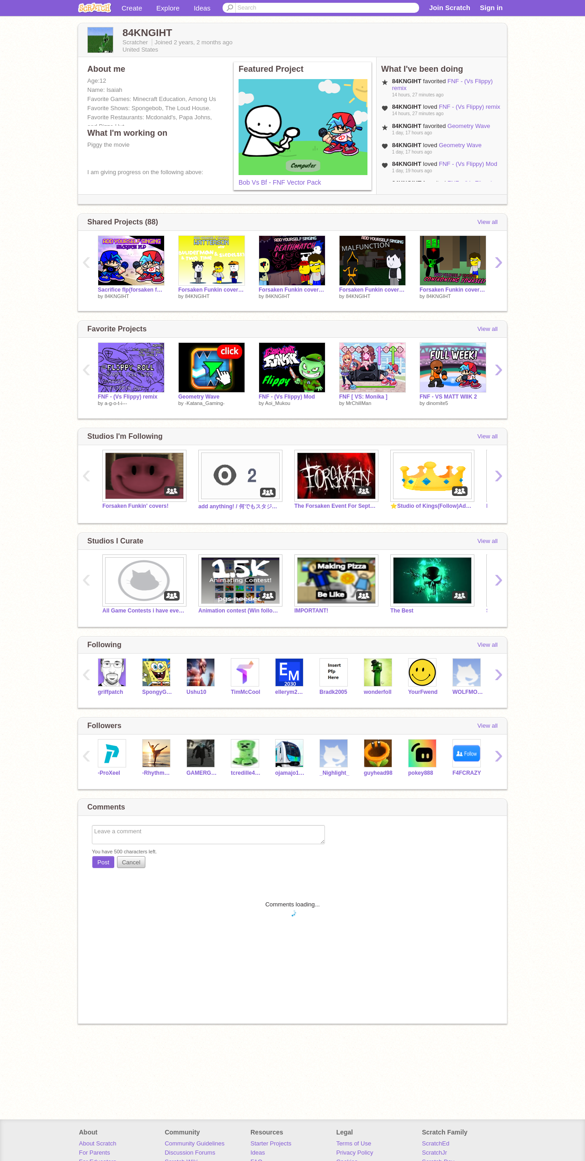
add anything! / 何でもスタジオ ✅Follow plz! (239, 506)
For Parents (94, 1152)
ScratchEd (435, 1143)
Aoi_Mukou (277, 403)
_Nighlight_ (334, 773)
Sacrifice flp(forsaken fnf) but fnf (131, 290)
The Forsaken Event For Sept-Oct (335, 506)
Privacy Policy (354, 1152)
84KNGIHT (117, 296)
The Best (402, 610)
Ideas (202, 8)
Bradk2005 (333, 692)
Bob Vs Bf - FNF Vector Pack (280, 182)
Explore (168, 8)
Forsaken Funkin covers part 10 (372, 290)
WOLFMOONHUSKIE (467, 692)
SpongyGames (157, 692)
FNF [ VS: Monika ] (363, 397)
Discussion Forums (190, 1152)
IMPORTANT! (311, 610)
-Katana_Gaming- (205, 403)
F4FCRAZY (466, 773)
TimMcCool (245, 692)
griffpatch (110, 692)
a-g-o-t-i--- (116, 403)
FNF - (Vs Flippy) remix (469, 106)
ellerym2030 (290, 692)
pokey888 (420, 773)
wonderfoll (378, 692)
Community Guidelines (194, 1143)
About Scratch (98, 1143)
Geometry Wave (468, 125)
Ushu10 (196, 692)
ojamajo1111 (290, 773)
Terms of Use (354, 1143)
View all (487, 221)
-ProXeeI (109, 773)
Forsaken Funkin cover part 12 (211, 290)
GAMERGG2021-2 (201, 773)
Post (103, 862)
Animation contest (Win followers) (239, 610)
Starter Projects (271, 1143)
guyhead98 (378, 773)
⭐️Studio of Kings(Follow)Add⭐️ (431, 506)
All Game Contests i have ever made (143, 610)
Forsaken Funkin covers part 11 (292, 290)
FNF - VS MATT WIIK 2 (448, 397)
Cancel (131, 862)
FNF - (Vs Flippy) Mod (468, 163)
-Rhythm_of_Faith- (157, 773)
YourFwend (422, 692)
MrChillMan (359, 403)
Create (132, 8)
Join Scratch (449, 7)
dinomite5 (437, 403)
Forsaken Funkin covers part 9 (453, 290)
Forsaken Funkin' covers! (135, 506)
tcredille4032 (246, 773)
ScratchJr (434, 1152)
